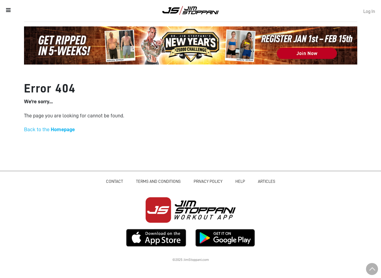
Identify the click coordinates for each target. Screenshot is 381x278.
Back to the (49, 129)
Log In (369, 11)
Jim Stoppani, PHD (190, 10)
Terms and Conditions (158, 181)
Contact (114, 181)
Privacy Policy (208, 181)
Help (240, 181)
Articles (266, 181)
